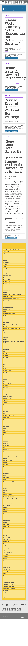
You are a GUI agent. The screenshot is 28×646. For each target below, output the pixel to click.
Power (5, 500)
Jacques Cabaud (7, 396)
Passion (5, 466)
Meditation (6, 426)
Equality (5, 337)
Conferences (6, 309)
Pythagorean (15, 55)
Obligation (6, 451)
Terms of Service (22, 616)
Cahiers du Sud (7, 287)
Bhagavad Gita (7, 275)
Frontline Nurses (7, 359)
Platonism (6, 483)
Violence (5, 571)
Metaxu (5, 428)
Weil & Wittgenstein (8, 590)
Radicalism (6, 507)
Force (4, 351)
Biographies (6, 283)
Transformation (7, 560)
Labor (6, 86)
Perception (6, 471)
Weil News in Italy (16, 88)
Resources (6, 518)
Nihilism (5, 443)
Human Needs (7, 383)
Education (5, 334)
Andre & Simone (7, 258)
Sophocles (6, 541)
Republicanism (7, 515)
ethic (4, 344)
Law (4, 409)
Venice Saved (6, 569)
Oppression (6, 462)
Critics (5, 317)
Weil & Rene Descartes (9, 588)
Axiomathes (8, 218)
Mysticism (6, 436)
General (10, 127)
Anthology (6, 262)
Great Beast (6, 372)
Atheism (5, 264)
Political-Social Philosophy (10, 498)
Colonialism (6, 302)
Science (5, 535)
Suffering (5, 545)
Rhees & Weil (6, 526)
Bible (4, 277)
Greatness (5, 374)
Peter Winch (6, 475)
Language (5, 406)
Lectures (5, 411)
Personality (6, 473)
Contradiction (7, 315)
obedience (6, 449)
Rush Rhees (6, 533)
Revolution (6, 524)
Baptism (5, 270)
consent (5, 311)
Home (3, 604)
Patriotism (6, 468)
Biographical (6, 281)
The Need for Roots (8, 552)
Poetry (5, 490)
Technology (6, 547)
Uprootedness (6, 567)
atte (4, 266)
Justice (5, 402)
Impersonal (6, 387)
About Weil (6, 251)
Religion (5, 513)
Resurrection (6, 520)
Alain (4, 255)
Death (4, 320)
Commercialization (8, 307)
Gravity (5, 368)
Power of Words (7, 503)
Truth (4, 565)
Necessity (5, 441)
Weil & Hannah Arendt (9, 584)
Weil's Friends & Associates (10, 595)
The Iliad (5, 550)
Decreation (6, 322)
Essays (6, 54)
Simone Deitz (6, 537)
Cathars (5, 292)
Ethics (5, 347)
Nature (5, 438)
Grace (4, 366)
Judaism (5, 400)
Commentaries (7, 305)
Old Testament (7, 453)
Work (4, 597)
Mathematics (12, 54)
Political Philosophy (10, 128)
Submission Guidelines (15, 605)
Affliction (6, 253)
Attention (5, 268)
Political (5, 492)
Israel (4, 391)
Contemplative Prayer (9, 313)
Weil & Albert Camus (8, 582)
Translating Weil (9, 129)
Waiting (5, 577)
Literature (6, 417)
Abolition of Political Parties (11, 249)
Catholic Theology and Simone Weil (12, 294)
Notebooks (20, 54)
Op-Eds (5, 458)
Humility (5, 385)
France (5, 353)
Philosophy (8, 55)
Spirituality (8, 56)
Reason (5, 511)
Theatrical (6, 556)
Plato (4, 479)
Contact (13, 614)
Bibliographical (9, 125)
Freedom (5, 355)
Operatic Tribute (7, 460)
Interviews (6, 389)
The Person (6, 554)
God (4, 364)
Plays (4, 486)
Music (4, 432)
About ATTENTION (8, 605)
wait (4, 575)
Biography (6, 285)
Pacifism (5, 464)
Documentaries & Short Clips (10, 324)
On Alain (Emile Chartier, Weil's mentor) (14, 456)
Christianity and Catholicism (11, 298)
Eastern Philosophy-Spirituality (11, 328)
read (6, 50)
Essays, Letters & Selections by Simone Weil (14, 126)
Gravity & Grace (7, 370)
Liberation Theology (8, 415)
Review (5, 522)
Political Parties (7, 494)
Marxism (5, 421)
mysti (4, 434)
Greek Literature (7, 377)
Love (4, 419)
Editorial (5, 332)
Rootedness (6, 530)
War (4, 580)
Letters (5, 413)
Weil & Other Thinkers (9, 586)
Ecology (5, 330)
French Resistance (8, 357)
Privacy (17, 614)
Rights (5, 528)
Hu (4, 381)
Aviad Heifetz (9, 225)
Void (4, 573)
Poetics (5, 488)
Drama (5, 326)
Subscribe (23, 604)
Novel (4, 447)
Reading (5, 509)
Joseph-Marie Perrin (8, 398)
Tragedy (5, 558)
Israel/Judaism (7, 394)
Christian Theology (8, 296)
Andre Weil (6, 260)
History (5, 379)
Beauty (5, 273)
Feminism (6, 349)
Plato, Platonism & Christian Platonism (13, 481)
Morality (5, 430)
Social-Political (7, 539)
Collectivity (6, 300)
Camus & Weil (6, 290)
